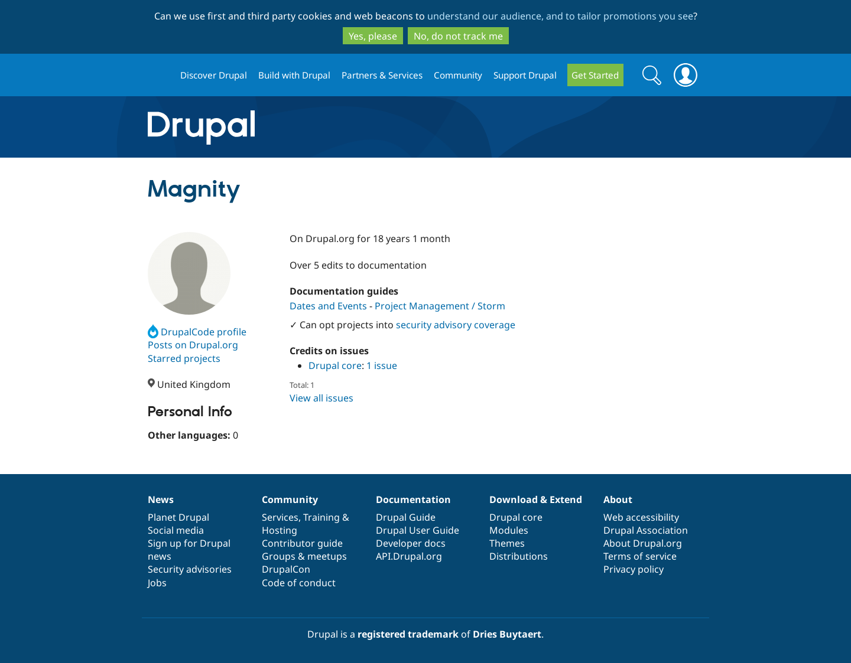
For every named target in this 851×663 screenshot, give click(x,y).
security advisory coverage (455, 324)
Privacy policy (633, 569)
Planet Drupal (178, 517)
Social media (176, 530)
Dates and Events (328, 305)
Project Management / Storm (440, 305)
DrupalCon (286, 569)
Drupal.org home (159, 75)
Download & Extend (535, 499)
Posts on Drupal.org (193, 344)
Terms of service (640, 556)
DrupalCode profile (197, 331)
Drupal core (335, 365)
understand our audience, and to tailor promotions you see (560, 15)
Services (280, 517)
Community (458, 75)
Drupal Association (645, 530)
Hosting (279, 530)
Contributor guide (302, 543)
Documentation (413, 499)
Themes (507, 543)
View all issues (321, 397)
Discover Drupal (213, 75)
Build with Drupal (294, 75)
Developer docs (411, 543)
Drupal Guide (406, 517)
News (161, 499)
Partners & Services (382, 75)
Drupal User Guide (417, 530)
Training (321, 517)
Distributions (518, 556)
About (617, 499)
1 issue (381, 365)
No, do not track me (458, 36)
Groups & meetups (304, 556)
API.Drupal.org (409, 556)
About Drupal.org (642, 543)
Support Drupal (525, 75)
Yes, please (373, 36)
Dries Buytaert (507, 634)
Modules (508, 530)
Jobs (157, 582)
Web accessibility (641, 517)
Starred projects (184, 358)
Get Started (595, 75)
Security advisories (190, 569)
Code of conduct (299, 582)
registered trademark (408, 634)
